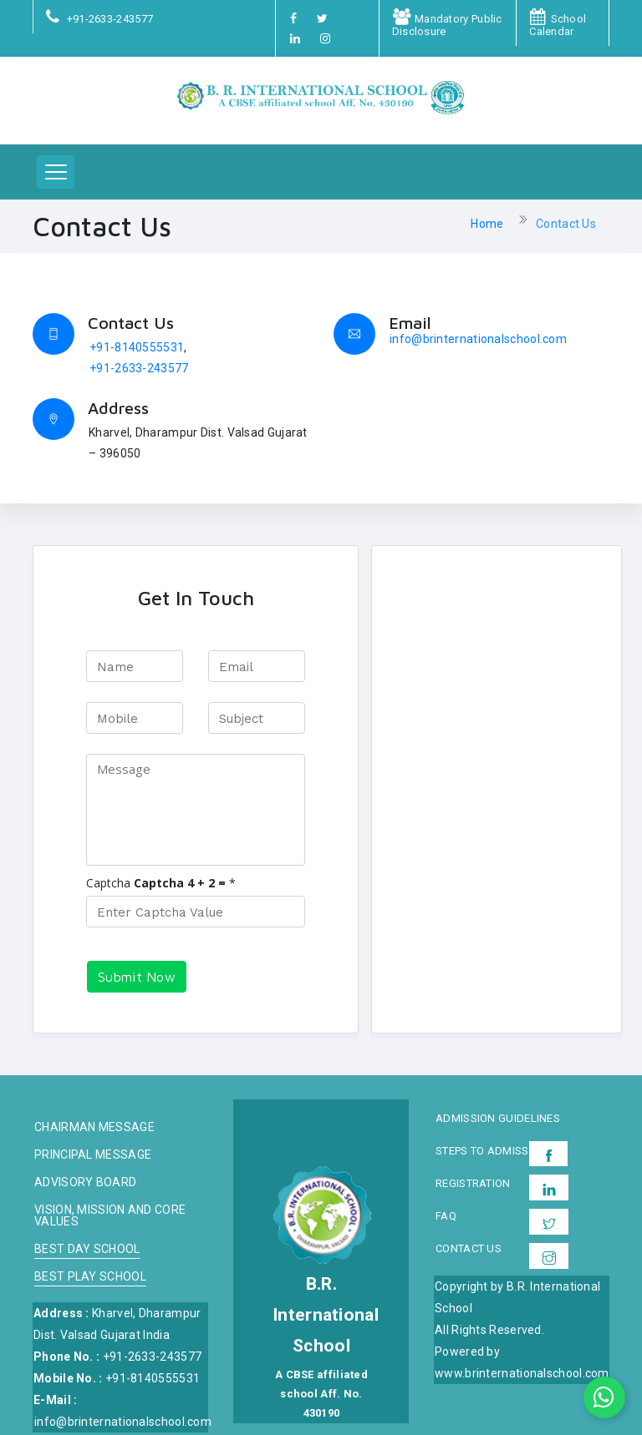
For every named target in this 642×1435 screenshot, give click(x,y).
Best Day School (87, 1249)
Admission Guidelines (498, 1118)
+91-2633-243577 (139, 368)
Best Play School (90, 1277)
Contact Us (566, 224)
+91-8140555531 (136, 347)
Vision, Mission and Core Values (110, 1216)
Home (487, 224)
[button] (55, 172)
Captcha (108, 883)
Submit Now (137, 976)
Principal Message (92, 1155)
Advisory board (85, 1182)
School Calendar (557, 25)
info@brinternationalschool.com (478, 339)
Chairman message (94, 1127)
